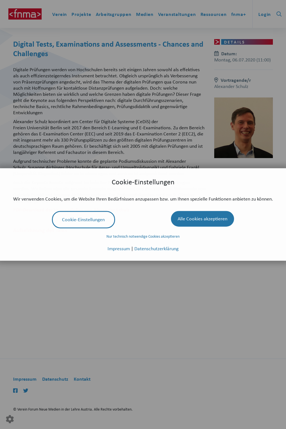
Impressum (119, 248)
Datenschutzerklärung (156, 248)
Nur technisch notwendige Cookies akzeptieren (143, 236)
